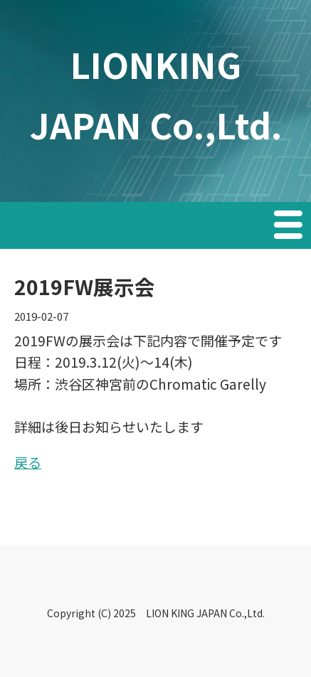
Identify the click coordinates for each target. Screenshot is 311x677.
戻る (27, 461)
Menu (289, 227)
